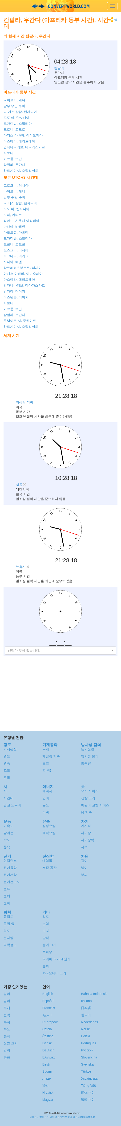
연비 (45, 798)
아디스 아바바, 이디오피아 (23, 135)
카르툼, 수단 (13, 159)
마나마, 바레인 (14, 226)
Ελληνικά (49, 1057)
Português (88, 1043)
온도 (45, 805)
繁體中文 (87, 1100)
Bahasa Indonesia (94, 994)
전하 (7, 903)
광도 (7, 756)
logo (60, 6)
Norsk (85, 1029)
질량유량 (49, 826)
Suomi (47, 1071)
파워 (45, 812)
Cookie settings (86, 1116)
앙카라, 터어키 (14, 291)
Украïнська (89, 1078)
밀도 (7, 931)
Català (47, 1029)
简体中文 (87, 1092)
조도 (7, 770)
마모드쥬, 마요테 (16, 232)
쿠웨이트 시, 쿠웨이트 (20, 321)
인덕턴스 (10, 860)
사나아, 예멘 (13, 262)
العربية (47, 1015)
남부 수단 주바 (14, 106)
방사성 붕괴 (89, 756)
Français (48, 1008)
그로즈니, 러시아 (16, 185)
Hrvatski (48, 1092)
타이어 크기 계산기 (56, 959)
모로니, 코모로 (14, 129)
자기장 (86, 833)
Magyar (47, 1100)
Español (48, 1001)
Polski (85, 1036)
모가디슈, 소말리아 (18, 123)
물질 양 (9, 924)
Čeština (47, 1036)
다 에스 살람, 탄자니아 (20, 112)
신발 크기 (88, 798)
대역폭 (47, 860)
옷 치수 (86, 812)
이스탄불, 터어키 (16, 297)
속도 (7, 840)
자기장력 (87, 840)
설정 (31, 1116)
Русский (87, 1050)
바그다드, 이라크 (16, 256)
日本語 (86, 1008)
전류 (7, 889)
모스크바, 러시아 (16, 250)
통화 (45, 966)
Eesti (46, 1064)
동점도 (8, 916)
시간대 (8, 798)
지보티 (8, 153)
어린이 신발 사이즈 (95, 805)
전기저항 (10, 875)
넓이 (84, 868)
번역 (45, 924)
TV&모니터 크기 (54, 973)
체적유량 (49, 833)
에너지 (47, 791)
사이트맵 (52, 1116)
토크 (45, 763)
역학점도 (10, 945)
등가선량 (87, 749)
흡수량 (86, 763)
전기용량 (10, 868)
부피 (84, 875)
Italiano (86, 1001)
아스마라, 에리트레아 (19, 141)
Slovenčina (89, 1057)
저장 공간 (49, 868)
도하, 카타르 (13, 215)
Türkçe (86, 1071)
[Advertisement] (88, 43)
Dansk (47, 1043)
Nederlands (89, 1022)
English (47, 994)
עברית (46, 1078)
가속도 (8, 826)
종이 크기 (49, 945)
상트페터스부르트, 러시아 (23, 268)
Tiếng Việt (88, 1085)
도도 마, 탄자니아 (16, 118)
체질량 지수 (51, 756)
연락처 (40, 1116)
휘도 (7, 777)
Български (50, 1022)
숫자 (45, 931)
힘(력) (46, 770)
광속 (7, 763)
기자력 (86, 826)
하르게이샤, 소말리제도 (21, 170)
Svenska (87, 1064)
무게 (45, 749)
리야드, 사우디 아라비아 (21, 221)
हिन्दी (45, 1085)
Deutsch (48, 1050)
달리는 (8, 833)
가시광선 (10, 749)
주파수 (47, 952)
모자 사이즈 (89, 791)
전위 (7, 896)
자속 (84, 847)
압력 (45, 938)
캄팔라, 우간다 (14, 165)
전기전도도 (12, 882)
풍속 (7, 847)
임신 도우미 (12, 805)
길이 (84, 860)
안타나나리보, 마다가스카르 (24, 147)
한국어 (86, 1015)
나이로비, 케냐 (14, 100)
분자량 (8, 938)
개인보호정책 (67, 1116)
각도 (45, 916)
